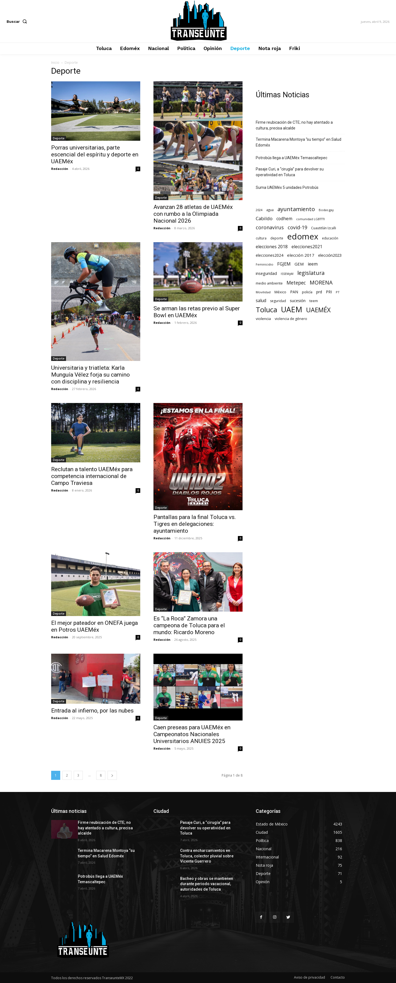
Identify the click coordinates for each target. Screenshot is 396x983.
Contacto (338, 977)
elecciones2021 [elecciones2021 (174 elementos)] (307, 247)
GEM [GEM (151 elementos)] (299, 264)
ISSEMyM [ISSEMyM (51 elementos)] (287, 274)
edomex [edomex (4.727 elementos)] (302, 236)
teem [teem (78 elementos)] (313, 301)
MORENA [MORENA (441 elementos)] (321, 282)
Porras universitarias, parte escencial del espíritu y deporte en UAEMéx (94, 154)
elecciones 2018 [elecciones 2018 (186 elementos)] (272, 247)
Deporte (58, 138)
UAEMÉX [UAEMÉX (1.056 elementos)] (318, 310)
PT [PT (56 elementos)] (338, 292)
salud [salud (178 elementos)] (261, 300)
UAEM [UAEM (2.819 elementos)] (291, 309)
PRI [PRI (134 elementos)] (329, 291)
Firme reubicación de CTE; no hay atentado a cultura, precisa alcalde (294, 125)
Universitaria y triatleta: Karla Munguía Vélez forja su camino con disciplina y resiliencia (90, 375)
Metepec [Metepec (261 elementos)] (296, 283)
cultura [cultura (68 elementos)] (261, 238)
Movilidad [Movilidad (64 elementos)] (263, 292)
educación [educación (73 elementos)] (330, 238)
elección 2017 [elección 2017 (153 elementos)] (300, 255)
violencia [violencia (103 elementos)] (263, 318)
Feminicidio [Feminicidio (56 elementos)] (264, 264)
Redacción (59, 169)
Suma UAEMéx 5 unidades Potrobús (287, 187)
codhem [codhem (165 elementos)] (284, 219)
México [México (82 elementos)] (280, 292)
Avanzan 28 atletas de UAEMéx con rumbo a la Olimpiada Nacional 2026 (193, 214)
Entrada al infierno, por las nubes (92, 710)
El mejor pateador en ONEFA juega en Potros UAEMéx (94, 626)
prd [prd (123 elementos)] (319, 291)
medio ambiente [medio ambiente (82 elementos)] (269, 283)
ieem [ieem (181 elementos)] (313, 264)
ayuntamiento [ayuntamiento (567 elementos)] (296, 209)
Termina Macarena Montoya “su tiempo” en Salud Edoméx (298, 142)
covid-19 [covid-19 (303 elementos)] (297, 227)
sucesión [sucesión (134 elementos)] (298, 300)
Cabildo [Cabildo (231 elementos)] (264, 218)
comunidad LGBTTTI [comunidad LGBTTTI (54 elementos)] (310, 219)
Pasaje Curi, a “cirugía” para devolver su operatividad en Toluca (290, 172)
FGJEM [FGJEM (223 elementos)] (284, 264)
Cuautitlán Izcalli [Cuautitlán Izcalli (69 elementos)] (323, 228)
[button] (18, 21)
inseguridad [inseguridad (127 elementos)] (266, 273)
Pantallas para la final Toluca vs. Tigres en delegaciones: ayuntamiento (194, 524)
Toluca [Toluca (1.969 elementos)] (266, 310)
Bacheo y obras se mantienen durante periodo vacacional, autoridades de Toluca (206, 883)
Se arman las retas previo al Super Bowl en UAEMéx (196, 312)
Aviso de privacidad (309, 977)
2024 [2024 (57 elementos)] (259, 210)
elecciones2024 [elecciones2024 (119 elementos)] (269, 255)
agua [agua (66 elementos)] (270, 210)
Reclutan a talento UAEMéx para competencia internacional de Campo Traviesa (92, 476)
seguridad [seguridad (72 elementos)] (278, 301)
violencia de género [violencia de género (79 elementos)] (291, 318)
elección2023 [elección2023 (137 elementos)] (330, 255)
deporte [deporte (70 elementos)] (276, 238)
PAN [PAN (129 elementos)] (294, 291)
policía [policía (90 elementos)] (307, 291)
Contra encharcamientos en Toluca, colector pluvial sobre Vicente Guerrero (206, 855)
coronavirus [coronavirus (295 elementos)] (270, 227)
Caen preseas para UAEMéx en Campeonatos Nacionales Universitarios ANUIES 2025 (191, 734)
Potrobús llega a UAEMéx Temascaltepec (291, 158)
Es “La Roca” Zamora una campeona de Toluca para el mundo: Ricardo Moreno (189, 625)
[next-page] (112, 775)
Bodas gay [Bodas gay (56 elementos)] (326, 210)
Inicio (55, 62)
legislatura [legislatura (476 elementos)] (310, 273)
